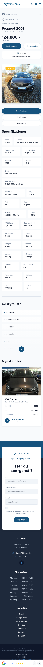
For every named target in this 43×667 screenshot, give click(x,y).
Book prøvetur (11, 46)
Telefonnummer (11, 487)
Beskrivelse (21, 117)
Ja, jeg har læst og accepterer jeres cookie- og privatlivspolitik (21, 512)
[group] (21, 83)
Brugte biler (13, 23)
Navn (7, 477)
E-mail (8, 498)
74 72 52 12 (21, 453)
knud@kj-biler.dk (21, 458)
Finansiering (21, 123)
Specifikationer (21, 111)
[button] (32, 97)
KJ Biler (5, 23)
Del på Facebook (10, 19)
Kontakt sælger (32, 46)
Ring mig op (21, 519)
